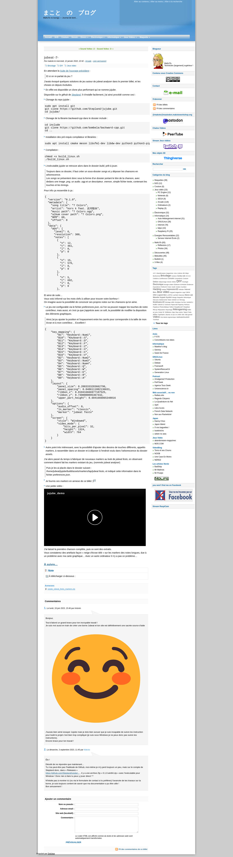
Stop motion (179, 312)
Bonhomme (156, 276)
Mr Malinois (159, 470)
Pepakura (156, 307)
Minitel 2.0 (175, 300)
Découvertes (159, 253)
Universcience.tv (161, 389)
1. (45, 608)
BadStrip (158, 467)
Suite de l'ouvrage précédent (74, 71)
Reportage (169, 309)
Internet (161, 225)
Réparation (161, 309)
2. (45, 749)
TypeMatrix (161, 314)
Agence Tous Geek (162, 385)
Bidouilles (158, 256)
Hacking (157, 289)
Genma (157, 350)
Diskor (174, 282)
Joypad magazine (176, 292)
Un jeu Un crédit (176, 314)
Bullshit (157, 259)
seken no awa (160, 434)
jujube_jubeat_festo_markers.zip (61, 589)
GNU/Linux (162, 222)
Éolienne (177, 284)
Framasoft (158, 366)
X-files (157, 262)
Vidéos (156, 317)
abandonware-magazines (165, 440)
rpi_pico (155, 312)
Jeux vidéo (159, 190)
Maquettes (158, 180)
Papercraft (174, 304)
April (156, 405)
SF (163, 312)
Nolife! (155, 304)
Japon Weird (159, 424)
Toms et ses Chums (162, 450)
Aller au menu (156, 1)
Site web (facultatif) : (65, 813)
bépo (160, 228)
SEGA (160, 199)
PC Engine (162, 192)
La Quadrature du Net (163, 402)
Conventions (178, 278)
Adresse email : (67, 809)
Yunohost (156, 319)
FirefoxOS (164, 287)
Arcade (88, 61)
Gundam (183, 287)
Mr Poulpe (158, 473)
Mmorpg (182, 300)
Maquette (145, 37)
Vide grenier (188, 314)
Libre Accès (159, 408)
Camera (174, 276)
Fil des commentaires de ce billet (133, 849)
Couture (65, 37)
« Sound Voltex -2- (87, 49)
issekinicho (159, 431)
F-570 (156, 337)
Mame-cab (189, 295)
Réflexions (162, 245)
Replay (161, 208)
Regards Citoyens (162, 398)
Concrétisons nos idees (164, 340)
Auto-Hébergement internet (169, 218)
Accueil (48, 37)
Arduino (179, 273)
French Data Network (163, 411)
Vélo (183, 314)
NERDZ (157, 460)
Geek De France (161, 353)
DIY (61, 66)
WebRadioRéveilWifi (182, 317)
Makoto (87, 750)
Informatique (114, 37)
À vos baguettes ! (161, 427)
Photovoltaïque (164, 307)
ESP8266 (183, 284)
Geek (173, 287)
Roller (189, 309)
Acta (175, 273)
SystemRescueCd (162, 369)
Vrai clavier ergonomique (168, 317)
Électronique (98, 37)
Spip (173, 312)
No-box (183, 302)
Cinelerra (156, 278)
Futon (169, 287)
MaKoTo (157, 242)
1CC (154, 273)
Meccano (156, 300)
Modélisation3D (159, 302)
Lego (183, 292)
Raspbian (186, 307)
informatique (159, 216)
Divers (84, 37)
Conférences (163, 278)
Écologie (185, 282)
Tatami (185, 312)
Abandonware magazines (164, 273)
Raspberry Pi (163, 231)
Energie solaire (168, 284)
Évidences (190, 284)
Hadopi (164, 289)
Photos (161, 248)
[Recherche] (167, 169)
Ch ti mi (188, 276)
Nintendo (161, 195)
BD (184, 273)
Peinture (186, 304)
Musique (178, 302)
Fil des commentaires (166, 108)
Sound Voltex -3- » (105, 49)
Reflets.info (159, 395)
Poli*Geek (158, 382)
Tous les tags (162, 323)
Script (160, 312)
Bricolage (52, 66)
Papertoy (181, 304)
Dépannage (163, 282)
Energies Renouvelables (164, 235)
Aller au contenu (141, 1)
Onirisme (168, 304)
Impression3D (172, 289)
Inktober (181, 289)
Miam (169, 300)
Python (171, 307)
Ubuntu (167, 314)
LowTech (175, 295)
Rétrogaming (180, 309)
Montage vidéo (169, 302)
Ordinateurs (163, 205)
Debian (155, 282)
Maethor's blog (160, 347)
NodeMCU (190, 302)
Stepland (76, 94)
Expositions (156, 287)
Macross (181, 295)
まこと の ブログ (69, 12)
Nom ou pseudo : (66, 804)
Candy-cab (181, 276)
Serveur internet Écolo (167, 238)
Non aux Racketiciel (162, 414)
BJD (56, 37)
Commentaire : (67, 818)
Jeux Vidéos (130, 37)
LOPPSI (169, 295)
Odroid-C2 (161, 304)
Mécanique (187, 297)
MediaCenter (163, 300)
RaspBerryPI (178, 307)
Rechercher (158, 164)
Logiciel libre (162, 295)
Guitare (178, 287)
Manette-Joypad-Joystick (162, 297)
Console (171, 278)
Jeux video (71, 66)
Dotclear (51, 854)
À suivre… (51, 564)
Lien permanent (99, 61)
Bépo (187, 273)
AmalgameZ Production (164, 379)
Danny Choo (159, 421)
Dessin (75, 37)
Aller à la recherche (173, 1)
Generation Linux (161, 372)
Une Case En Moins (162, 457)
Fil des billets (162, 105)
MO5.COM (159, 444)
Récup (155, 309)
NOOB (157, 453)
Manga (174, 297)
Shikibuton (168, 312)
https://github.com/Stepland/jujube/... (62, 773)
